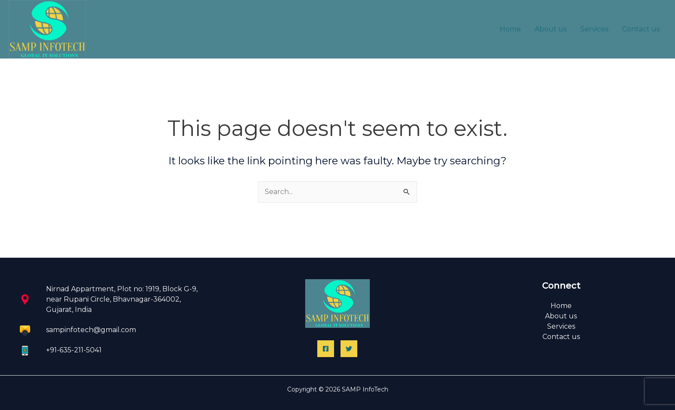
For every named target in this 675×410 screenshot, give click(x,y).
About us (551, 29)
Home (510, 29)
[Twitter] (349, 348)
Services (594, 29)
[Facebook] (325, 348)
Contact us (641, 29)
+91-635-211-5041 (74, 350)
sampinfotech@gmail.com (91, 330)
